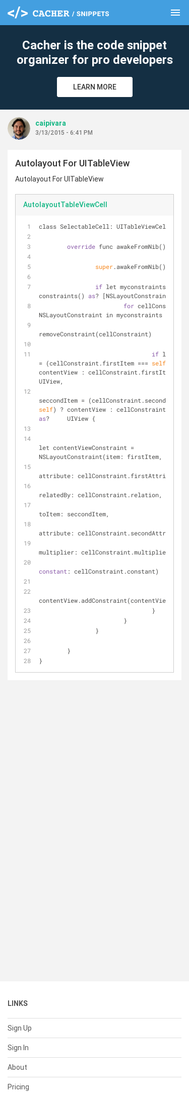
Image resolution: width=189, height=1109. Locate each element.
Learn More (94, 86)
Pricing (18, 1086)
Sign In (18, 1047)
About (17, 1067)
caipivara (50, 123)
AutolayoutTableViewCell (65, 204)
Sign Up (20, 1028)
